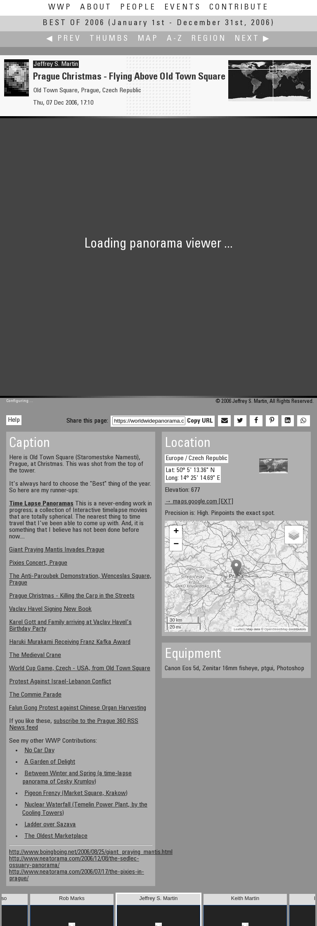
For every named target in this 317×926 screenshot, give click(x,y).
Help (14, 420)
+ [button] (176, 532)
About (96, 8)
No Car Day (39, 750)
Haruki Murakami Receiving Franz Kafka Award (69, 642)
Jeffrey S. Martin (56, 64)
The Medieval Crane (35, 655)
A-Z (175, 39)
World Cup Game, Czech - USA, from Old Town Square (79, 668)
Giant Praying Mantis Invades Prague (56, 550)
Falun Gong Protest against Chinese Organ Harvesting (77, 708)
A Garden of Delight (49, 762)
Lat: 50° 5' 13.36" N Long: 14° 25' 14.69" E (193, 474)
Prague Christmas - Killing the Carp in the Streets (72, 596)
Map (147, 39)
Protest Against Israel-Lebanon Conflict (60, 681)
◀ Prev (63, 39)
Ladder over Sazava (50, 824)
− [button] (176, 544)
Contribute (239, 8)
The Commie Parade (35, 695)
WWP (60, 8)
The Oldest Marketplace (56, 836)
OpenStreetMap (276, 629)
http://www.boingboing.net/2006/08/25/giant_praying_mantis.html (91, 852)
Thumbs (109, 39)
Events (182, 8)
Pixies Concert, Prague (38, 563)
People (138, 8)
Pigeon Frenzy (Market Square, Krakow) (76, 793)
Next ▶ (252, 39)
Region (209, 39)
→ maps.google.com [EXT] (199, 501)
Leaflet (239, 629)
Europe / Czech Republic (196, 458)
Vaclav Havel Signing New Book (50, 609)
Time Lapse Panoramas (41, 503)
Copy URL (200, 421)
